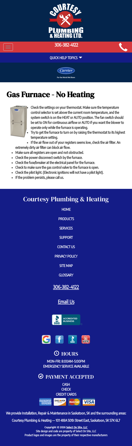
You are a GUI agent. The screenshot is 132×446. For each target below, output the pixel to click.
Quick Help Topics (66, 58)
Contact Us (66, 247)
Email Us (66, 302)
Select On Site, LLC (76, 427)
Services (66, 228)
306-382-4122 (66, 287)
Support (66, 237)
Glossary (66, 275)
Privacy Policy (66, 256)
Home (66, 209)
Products (66, 219)
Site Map (66, 265)
